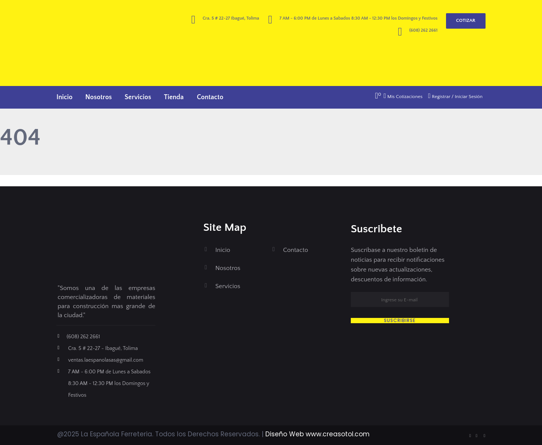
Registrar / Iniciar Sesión (455, 96)
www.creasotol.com (338, 434)
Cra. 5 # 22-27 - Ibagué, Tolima (103, 348)
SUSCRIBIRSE (400, 320)
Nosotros (98, 97)
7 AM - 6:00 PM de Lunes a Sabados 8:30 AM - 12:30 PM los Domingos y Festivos (109, 383)
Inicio (64, 97)
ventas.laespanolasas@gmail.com (105, 360)
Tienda (174, 97)
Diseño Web (284, 434)
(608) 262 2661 (423, 30)
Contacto (210, 97)
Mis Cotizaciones (403, 96)
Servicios (138, 97)
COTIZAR (465, 20)
